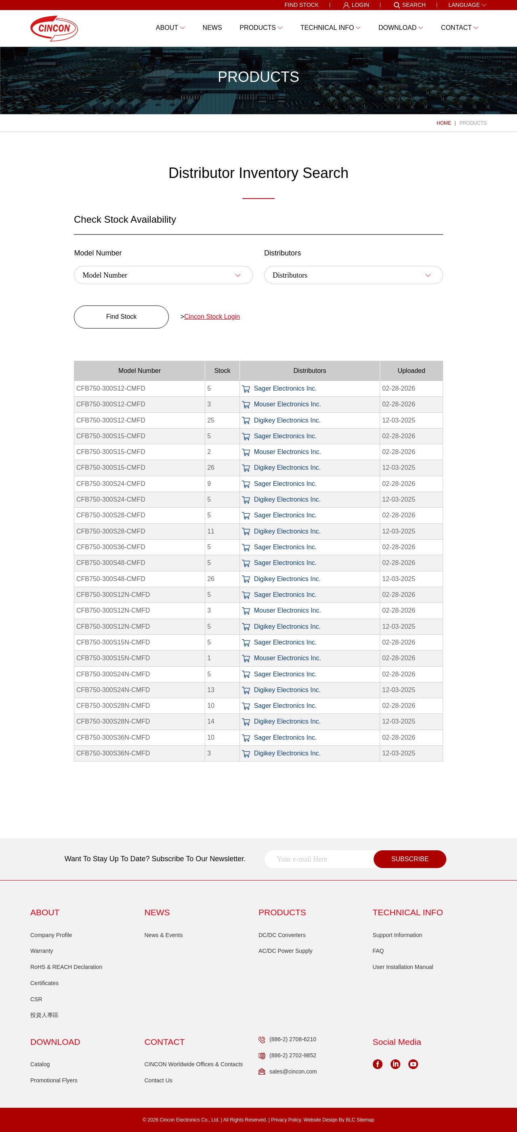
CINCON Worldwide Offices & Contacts (194, 1064)
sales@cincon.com (287, 1072)
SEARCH (409, 5)
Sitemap (365, 1119)
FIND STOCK (301, 5)
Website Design (321, 1119)
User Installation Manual (403, 967)
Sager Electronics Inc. (279, 388)
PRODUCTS (473, 123)
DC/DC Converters (282, 935)
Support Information (397, 935)
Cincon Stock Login (212, 316)
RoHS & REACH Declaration (66, 967)
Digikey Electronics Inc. (281, 420)
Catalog (40, 1064)
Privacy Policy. (286, 1120)
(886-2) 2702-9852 (287, 1055)
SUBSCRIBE (410, 859)
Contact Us (158, 1080)
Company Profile (51, 935)
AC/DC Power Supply (285, 951)
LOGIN (356, 5)
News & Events (164, 935)
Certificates (44, 983)
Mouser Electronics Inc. (281, 404)
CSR (36, 999)
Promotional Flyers (54, 1080)
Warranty (41, 951)
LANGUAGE (467, 5)
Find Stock (121, 316)
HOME (444, 123)
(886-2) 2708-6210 (287, 1039)
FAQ (378, 951)
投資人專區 (44, 1015)
